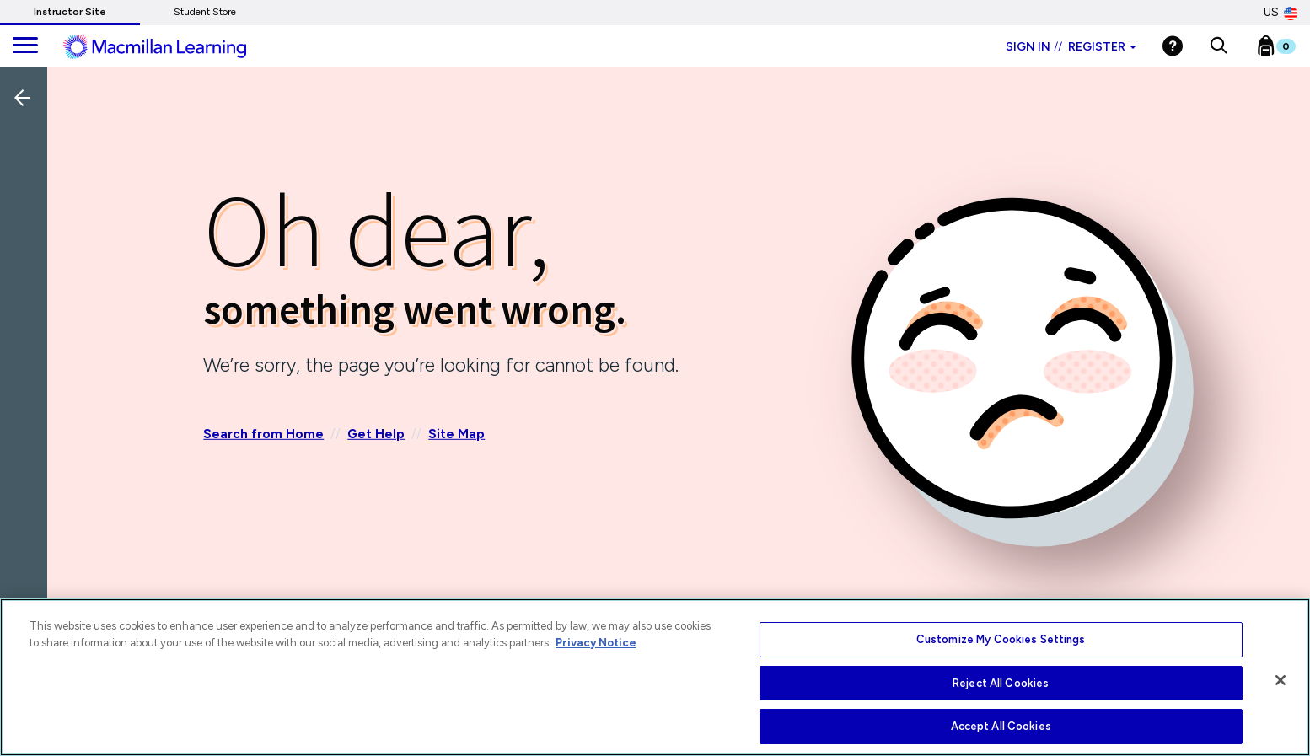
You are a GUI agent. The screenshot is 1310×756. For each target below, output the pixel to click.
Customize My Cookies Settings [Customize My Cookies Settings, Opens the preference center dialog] (1001, 639)
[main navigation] (25, 46)
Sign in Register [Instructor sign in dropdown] (1071, 47)
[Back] (28, 209)
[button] (1218, 46)
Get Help (376, 434)
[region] (655, 677)
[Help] (1172, 46)
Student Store (205, 12)
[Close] (1280, 680)
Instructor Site (70, 12)
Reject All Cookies (1001, 683)
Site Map (456, 434)
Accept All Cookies (1001, 726)
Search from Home (263, 434)
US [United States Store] (1280, 12)
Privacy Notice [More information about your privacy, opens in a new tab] (596, 642)
